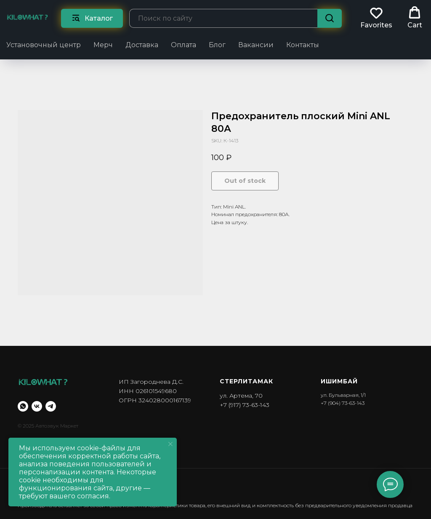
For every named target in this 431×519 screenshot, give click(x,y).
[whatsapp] (23, 406)
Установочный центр (43, 45)
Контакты (302, 45)
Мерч (103, 45)
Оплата (183, 45)
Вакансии (256, 45)
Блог (217, 45)
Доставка (141, 45)
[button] (376, 17)
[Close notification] (170, 444)
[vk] (37, 406)
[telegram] (50, 406)
